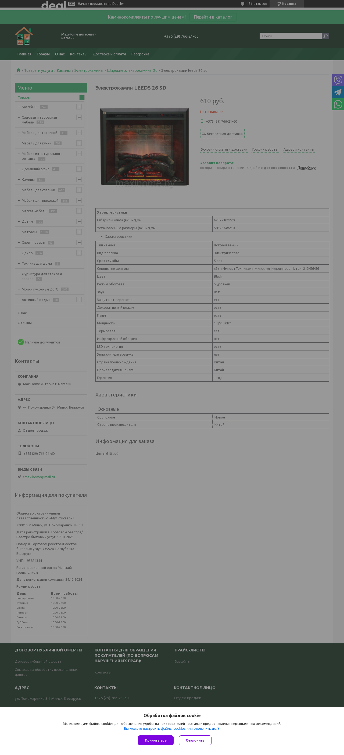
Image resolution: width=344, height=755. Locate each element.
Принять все (156, 740)
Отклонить (195, 740)
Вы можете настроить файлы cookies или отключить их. (170, 728)
